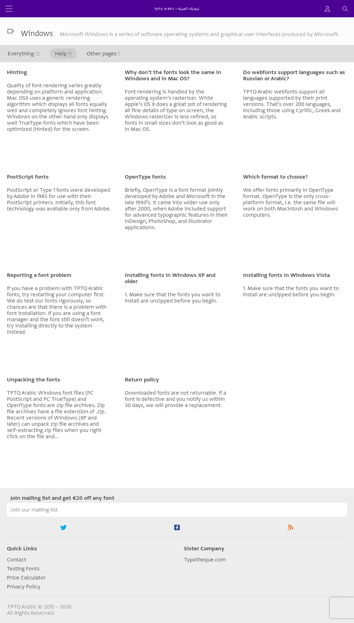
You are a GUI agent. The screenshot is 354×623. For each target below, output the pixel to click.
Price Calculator (26, 577)
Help (63, 53)
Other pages (103, 53)
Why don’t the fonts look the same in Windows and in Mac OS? (173, 75)
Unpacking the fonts (33, 379)
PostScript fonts (28, 176)
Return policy (142, 379)
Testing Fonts (23, 568)
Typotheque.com (205, 559)
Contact (16, 559)
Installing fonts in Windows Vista (286, 275)
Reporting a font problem (39, 275)
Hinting (17, 72)
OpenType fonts (145, 176)
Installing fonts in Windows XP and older (170, 278)
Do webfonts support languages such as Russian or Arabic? (294, 75)
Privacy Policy (23, 586)
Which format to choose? (275, 176)
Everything (24, 53)
